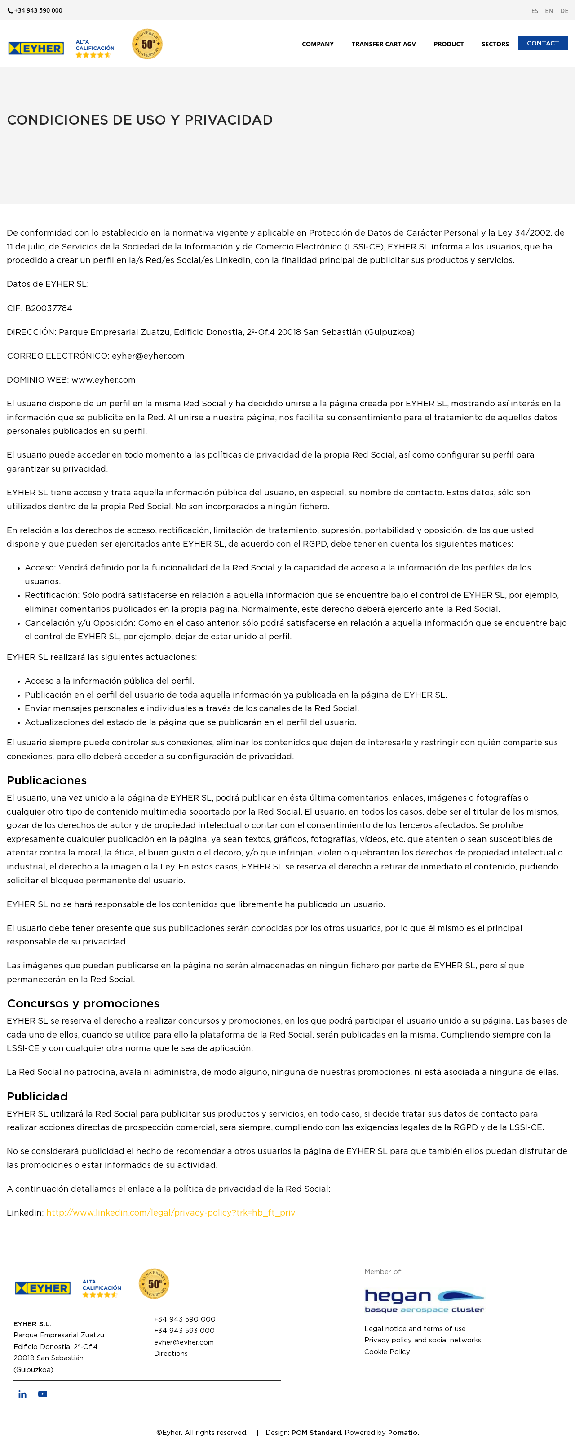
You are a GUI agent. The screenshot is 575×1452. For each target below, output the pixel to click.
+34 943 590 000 (185, 1319)
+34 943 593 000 (184, 1330)
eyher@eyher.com (184, 1342)
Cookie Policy (387, 1352)
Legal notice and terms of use (415, 1329)
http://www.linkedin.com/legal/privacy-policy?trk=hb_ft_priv (171, 1213)
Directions (171, 1353)
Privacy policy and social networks (422, 1340)
